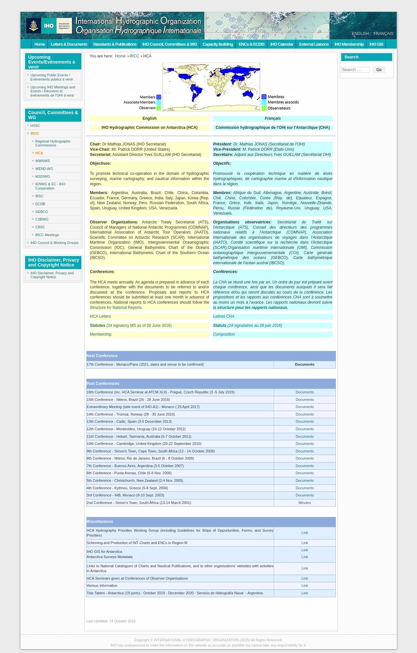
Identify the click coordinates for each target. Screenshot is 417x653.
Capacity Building (218, 44)
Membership (100, 334)
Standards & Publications (115, 44)
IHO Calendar (281, 44)
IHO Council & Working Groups (55, 243)
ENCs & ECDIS (252, 44)
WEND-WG (44, 169)
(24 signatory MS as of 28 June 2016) (131, 325)
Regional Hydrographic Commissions (53, 143)
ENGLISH (360, 33)
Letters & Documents (69, 44)
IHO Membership (349, 44)
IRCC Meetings (47, 235)
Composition (224, 334)
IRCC (35, 133)
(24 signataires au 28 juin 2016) (247, 325)
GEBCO (42, 212)
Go (378, 70)
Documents (305, 392)
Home (40, 44)
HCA (39, 153)
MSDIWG (43, 176)
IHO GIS (376, 44)
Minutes (304, 503)
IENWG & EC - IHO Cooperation (50, 186)
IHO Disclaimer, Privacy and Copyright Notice (52, 275)
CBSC (40, 227)
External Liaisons (314, 44)
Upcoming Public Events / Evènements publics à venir (52, 77)
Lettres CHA (223, 316)
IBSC (40, 196)
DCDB (40, 204)
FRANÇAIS (384, 33)
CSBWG (42, 219)
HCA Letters (100, 316)
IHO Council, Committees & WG (169, 44)
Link (304, 533)
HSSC (35, 126)
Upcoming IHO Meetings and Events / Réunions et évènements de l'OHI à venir (53, 91)
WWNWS (43, 161)
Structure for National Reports (116, 307)
